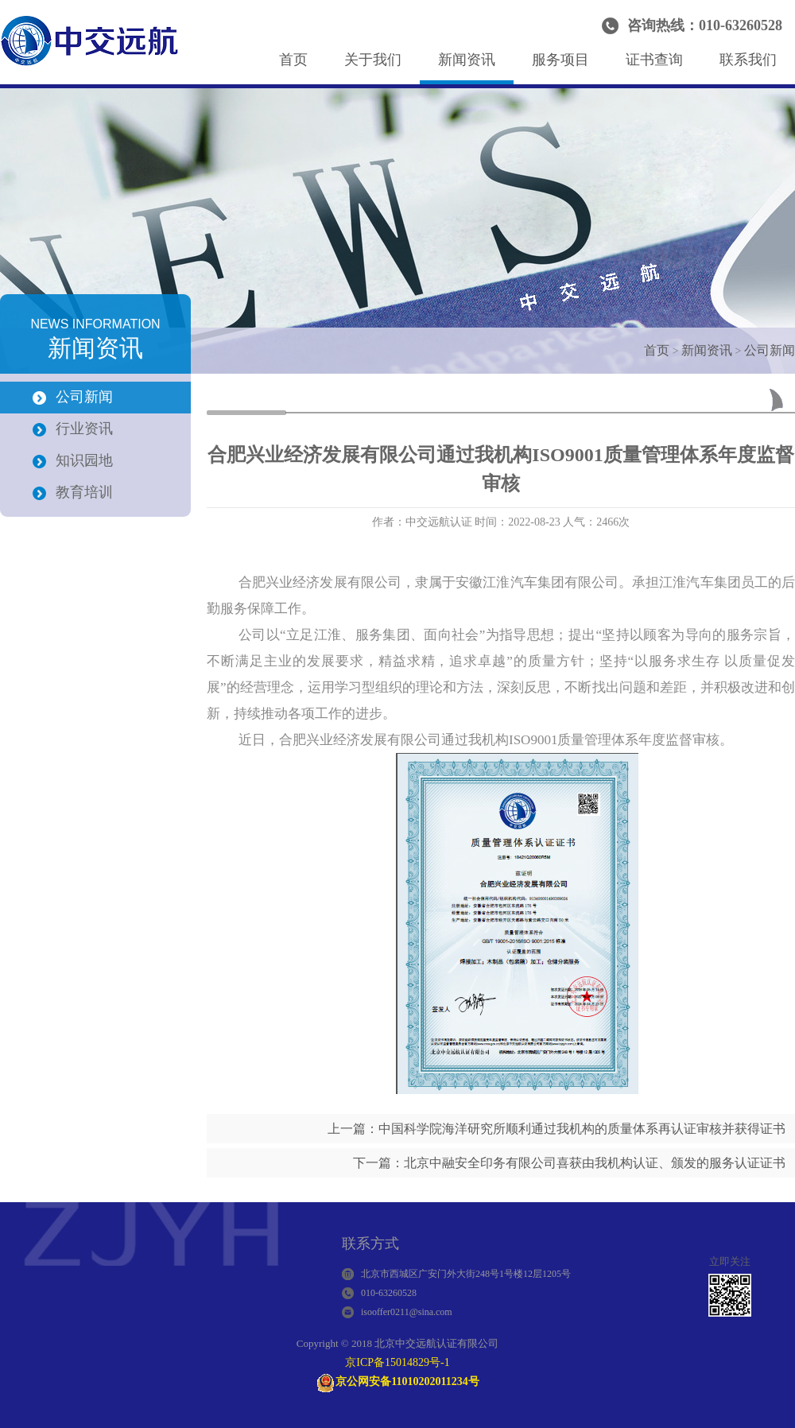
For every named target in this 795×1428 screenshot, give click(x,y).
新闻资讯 (466, 60)
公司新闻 (769, 350)
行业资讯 (84, 429)
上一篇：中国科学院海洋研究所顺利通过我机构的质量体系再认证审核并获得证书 (556, 1128)
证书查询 (654, 60)
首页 (293, 60)
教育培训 (84, 492)
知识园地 (84, 460)
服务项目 (560, 60)
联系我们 (748, 60)
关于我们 (372, 60)
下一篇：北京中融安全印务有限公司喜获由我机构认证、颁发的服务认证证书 (569, 1163)
